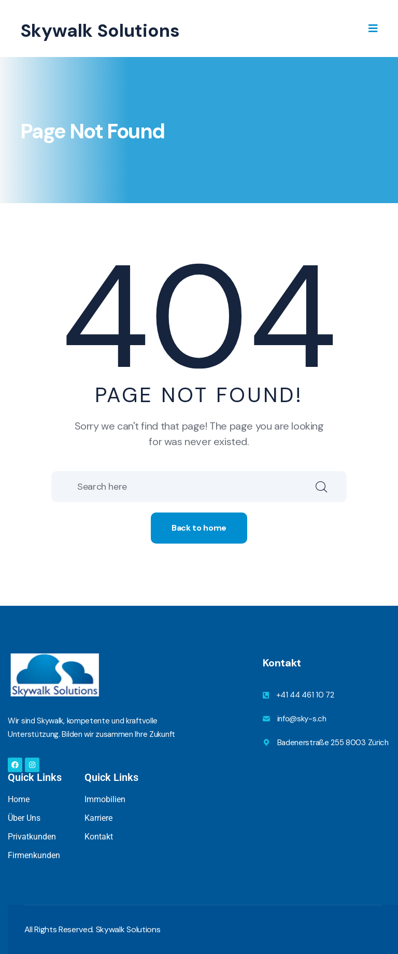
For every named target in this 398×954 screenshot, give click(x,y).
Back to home (199, 527)
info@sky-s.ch (301, 719)
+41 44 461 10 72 (305, 695)
